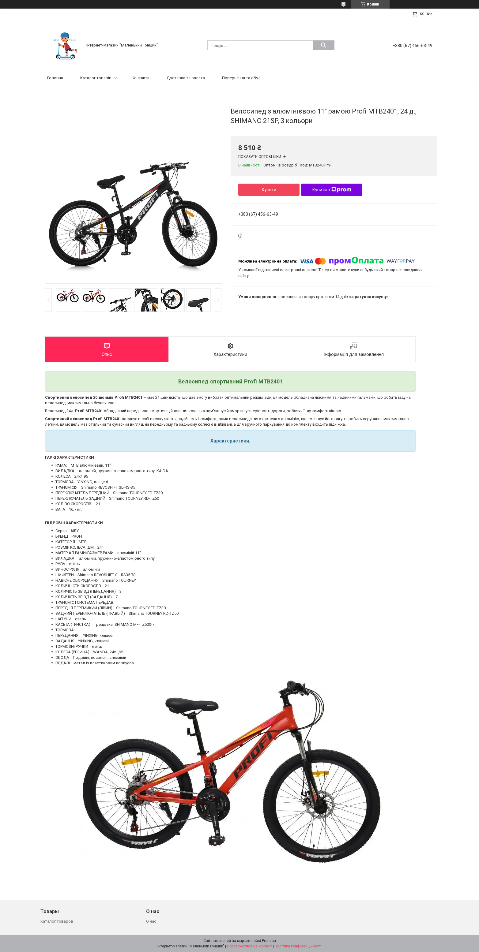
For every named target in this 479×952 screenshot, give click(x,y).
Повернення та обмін (242, 78)
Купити (269, 189)
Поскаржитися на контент (249, 946)
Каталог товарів (95, 78)
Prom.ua (269, 941)
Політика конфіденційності (298, 946)
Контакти (140, 78)
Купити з (331, 189)
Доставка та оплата (186, 78)
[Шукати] (323, 45)
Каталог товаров (56, 921)
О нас (151, 921)
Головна (55, 78)
